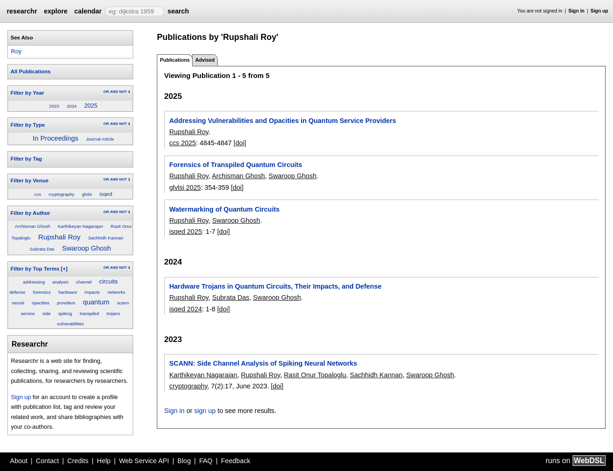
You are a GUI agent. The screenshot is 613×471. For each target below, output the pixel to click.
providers (66, 302)
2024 (72, 106)
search (178, 11)
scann (123, 302)
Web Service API (144, 461)
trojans (113, 313)
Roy (16, 51)
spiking (65, 313)
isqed (105, 194)
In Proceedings (55, 138)
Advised (205, 60)
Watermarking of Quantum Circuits (224, 209)
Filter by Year (27, 93)
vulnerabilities (70, 323)
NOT (123, 92)
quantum (96, 302)
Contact (47, 461)
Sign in (576, 10)
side (46, 313)
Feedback (235, 461)
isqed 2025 (185, 231)
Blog (184, 461)
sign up (204, 410)
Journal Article (100, 139)
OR (106, 92)
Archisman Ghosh (32, 226)
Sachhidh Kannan (105, 237)
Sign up (599, 10)
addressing (34, 281)
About (19, 461)
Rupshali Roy (59, 237)
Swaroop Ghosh (86, 248)
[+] (64, 268)
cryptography (61, 194)
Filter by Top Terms (35, 268)
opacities (40, 302)
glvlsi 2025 (185, 187)
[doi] (239, 143)
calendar (88, 11)
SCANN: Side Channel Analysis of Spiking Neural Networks (263, 363)
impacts (92, 292)
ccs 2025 (182, 143)
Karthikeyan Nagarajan (80, 226)
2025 (90, 105)
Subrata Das (42, 249)
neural (18, 302)
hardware (67, 292)
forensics (42, 292)
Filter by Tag (26, 158)
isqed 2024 (185, 309)
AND (114, 92)
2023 (54, 106)
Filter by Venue (30, 180)
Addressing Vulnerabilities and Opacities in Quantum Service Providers (282, 120)
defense (17, 292)
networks (116, 292)
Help (104, 461)
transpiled (89, 313)
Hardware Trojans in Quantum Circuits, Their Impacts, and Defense (275, 286)
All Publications (31, 71)
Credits (78, 461)
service (28, 313)
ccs (37, 194)
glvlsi (87, 194)
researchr (21, 11)
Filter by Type (28, 125)
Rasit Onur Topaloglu (315, 375)
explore (55, 11)
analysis (60, 281)
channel (84, 281)
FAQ (206, 461)
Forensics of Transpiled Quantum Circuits (235, 164)
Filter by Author (30, 213)
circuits (108, 281)
